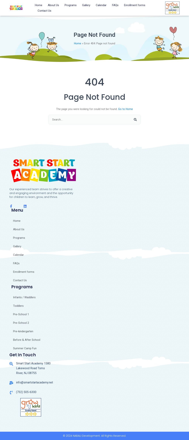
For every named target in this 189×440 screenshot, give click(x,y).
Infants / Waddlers (24, 297)
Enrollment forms (134, 5)
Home (38, 5)
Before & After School (26, 340)
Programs (71, 5)
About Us (53, 5)
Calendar (101, 5)
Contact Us (44, 10)
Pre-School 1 (21, 314)
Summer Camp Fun (25, 348)
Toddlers (18, 306)
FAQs (115, 5)
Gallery (86, 5)
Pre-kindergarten (23, 331)
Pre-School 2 (21, 323)
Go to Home (125, 109)
